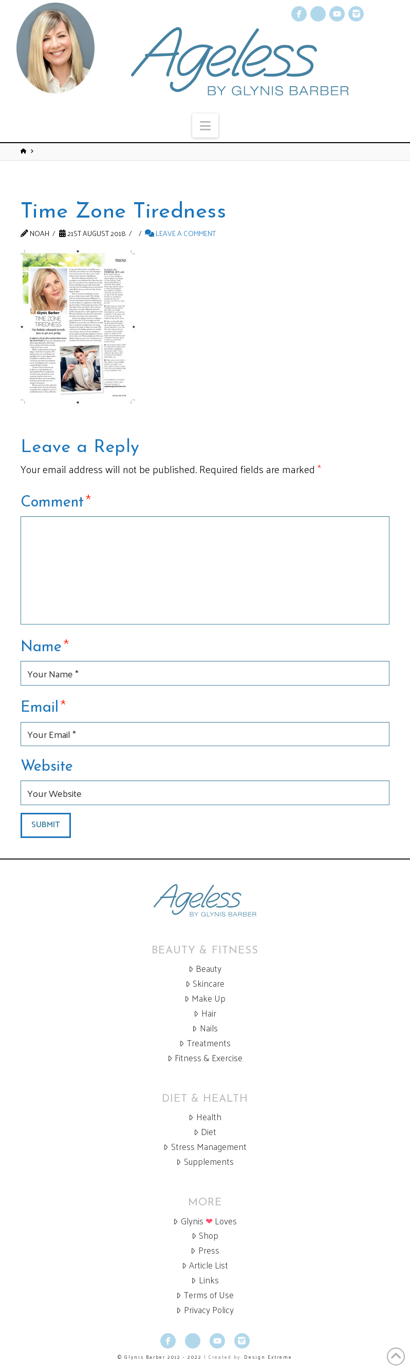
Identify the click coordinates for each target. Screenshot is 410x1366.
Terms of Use (204, 1294)
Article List (205, 1265)
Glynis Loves (204, 1221)
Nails (204, 1028)
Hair (205, 1013)
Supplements (204, 1161)
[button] (205, 125)
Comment (56, 501)
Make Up (205, 998)
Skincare (205, 983)
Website (47, 766)
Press (205, 1250)
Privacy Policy (204, 1309)
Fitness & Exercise (205, 1057)
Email (43, 706)
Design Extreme (268, 1357)
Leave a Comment (180, 233)
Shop (205, 1235)
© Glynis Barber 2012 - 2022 (160, 1357)
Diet (205, 1131)
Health (205, 1116)
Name (45, 645)
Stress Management (204, 1146)
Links (204, 1280)
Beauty (205, 968)
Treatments (204, 1043)
